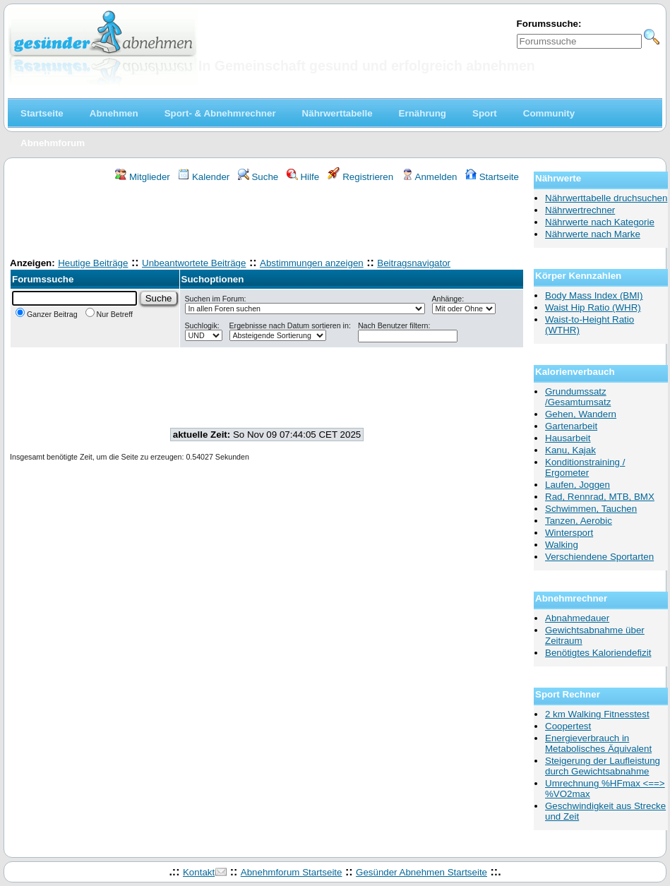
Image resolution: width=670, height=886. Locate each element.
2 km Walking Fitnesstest (597, 714)
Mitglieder (142, 177)
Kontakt (199, 872)
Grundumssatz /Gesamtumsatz (578, 396)
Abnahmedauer (577, 618)
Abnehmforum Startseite (291, 872)
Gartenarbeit (571, 426)
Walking (561, 544)
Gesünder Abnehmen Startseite (421, 872)
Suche (258, 177)
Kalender (203, 177)
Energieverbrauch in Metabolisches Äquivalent (598, 743)
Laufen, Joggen (577, 484)
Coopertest (568, 726)
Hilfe (303, 177)
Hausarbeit (567, 438)
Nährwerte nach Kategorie (599, 222)
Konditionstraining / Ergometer (585, 467)
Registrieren (361, 177)
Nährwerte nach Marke (592, 234)
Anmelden (429, 177)
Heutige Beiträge (93, 263)
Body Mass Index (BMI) (594, 295)
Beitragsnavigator (413, 263)
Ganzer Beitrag (47, 314)
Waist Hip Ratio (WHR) (593, 307)
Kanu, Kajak (570, 450)
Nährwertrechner (580, 210)
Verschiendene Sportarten (599, 556)
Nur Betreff (109, 314)
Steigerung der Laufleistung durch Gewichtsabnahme (602, 766)
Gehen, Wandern (580, 414)
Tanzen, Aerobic (578, 520)
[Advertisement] (267, 221)
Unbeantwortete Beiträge (194, 263)
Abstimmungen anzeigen (312, 263)
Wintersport (569, 532)
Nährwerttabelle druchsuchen (606, 198)
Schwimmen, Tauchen (591, 508)
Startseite (492, 177)
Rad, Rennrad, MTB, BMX (599, 496)
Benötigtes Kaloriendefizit (598, 652)
